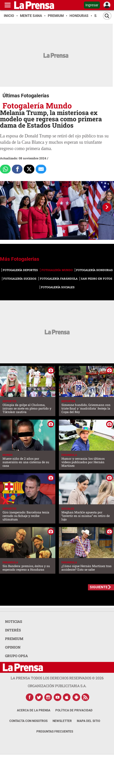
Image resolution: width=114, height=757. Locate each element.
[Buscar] (107, 16)
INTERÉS (13, 630)
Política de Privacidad (74, 710)
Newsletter (62, 721)
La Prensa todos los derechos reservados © (57, 678)
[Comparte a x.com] (29, 169)
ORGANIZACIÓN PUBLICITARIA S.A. (57, 685)
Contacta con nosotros (28, 721)
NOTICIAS (13, 621)
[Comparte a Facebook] (17, 169)
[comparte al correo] (41, 169)
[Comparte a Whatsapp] (5, 169)
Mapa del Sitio (88, 721)
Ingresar (91, 5)
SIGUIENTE (99, 587)
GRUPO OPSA (16, 655)
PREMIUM (14, 638)
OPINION (12, 647)
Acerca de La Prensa (33, 710)
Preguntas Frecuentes (54, 731)
